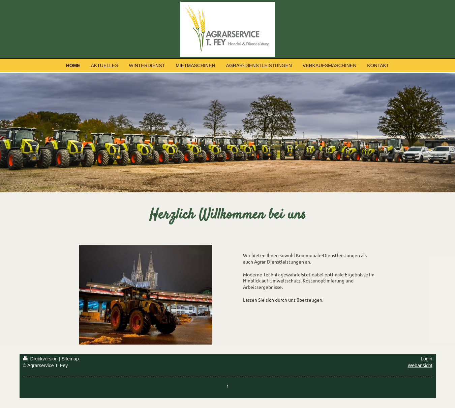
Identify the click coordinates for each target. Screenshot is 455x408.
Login (426, 358)
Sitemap (70, 358)
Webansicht (420, 365)
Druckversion (41, 358)
